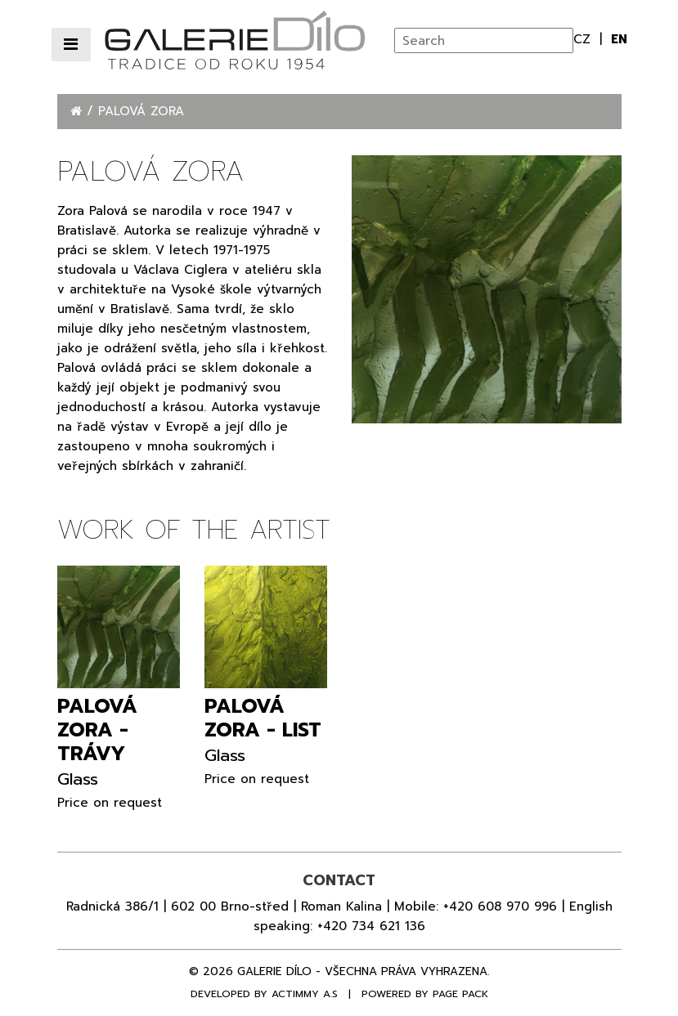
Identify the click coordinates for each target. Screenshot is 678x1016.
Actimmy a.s (305, 994)
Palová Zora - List (262, 718)
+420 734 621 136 (371, 926)
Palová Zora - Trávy (97, 730)
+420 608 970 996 (500, 906)
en (619, 39)
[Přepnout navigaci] (71, 44)
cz (584, 39)
